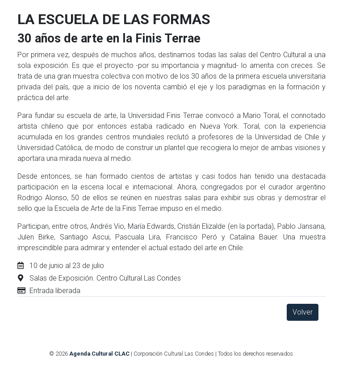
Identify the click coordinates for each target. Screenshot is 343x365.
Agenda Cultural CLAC (99, 353)
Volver (303, 312)
